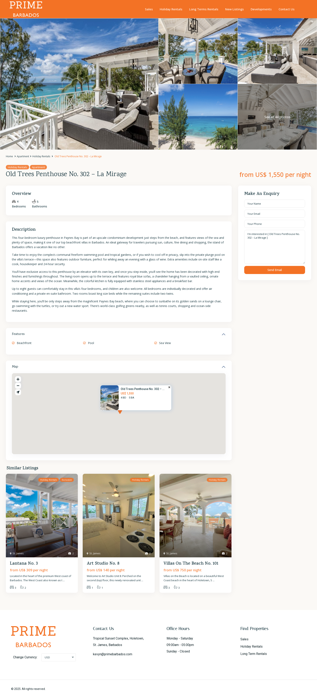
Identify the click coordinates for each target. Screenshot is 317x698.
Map (15, 366)
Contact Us (287, 9)
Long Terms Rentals (203, 9)
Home (9, 156)
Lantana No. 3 (24, 563)
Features (18, 334)
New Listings (234, 9)
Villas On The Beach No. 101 (191, 563)
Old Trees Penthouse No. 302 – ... (143, 389)
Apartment (23, 156)
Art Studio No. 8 (103, 563)
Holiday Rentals (171, 9)
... (64, 580)
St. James (18, 553)
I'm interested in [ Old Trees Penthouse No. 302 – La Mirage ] (274, 247)
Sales (149, 9)
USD (47, 657)
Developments (261, 9)
